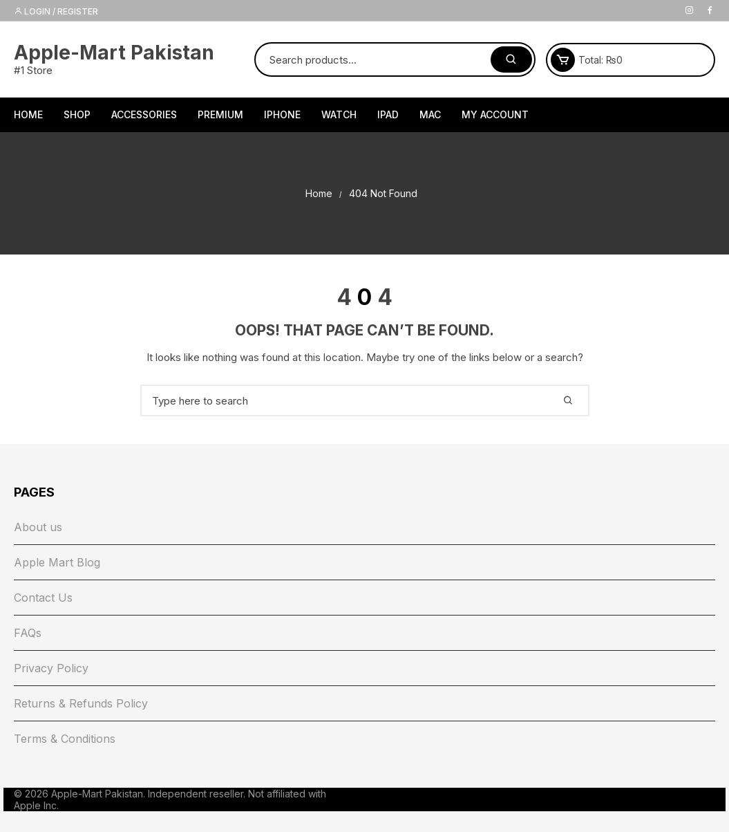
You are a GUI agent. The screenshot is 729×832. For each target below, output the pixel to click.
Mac (430, 114)
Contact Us (43, 597)
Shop (77, 114)
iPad (388, 114)
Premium (220, 114)
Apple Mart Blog (57, 562)
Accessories (144, 114)
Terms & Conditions (64, 739)
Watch (339, 114)
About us (38, 527)
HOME (28, 114)
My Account (495, 114)
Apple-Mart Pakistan (114, 52)
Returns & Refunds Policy (81, 703)
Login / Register (56, 11)
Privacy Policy (51, 668)
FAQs (27, 633)
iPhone (282, 114)
